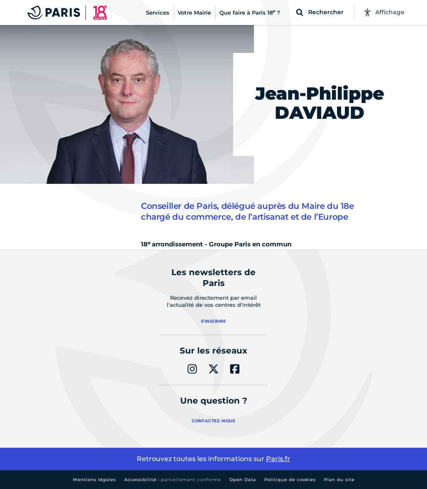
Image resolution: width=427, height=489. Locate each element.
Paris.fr (278, 459)
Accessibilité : (172, 479)
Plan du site (339, 479)
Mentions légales (94, 479)
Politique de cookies (290, 479)
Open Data (242, 479)
